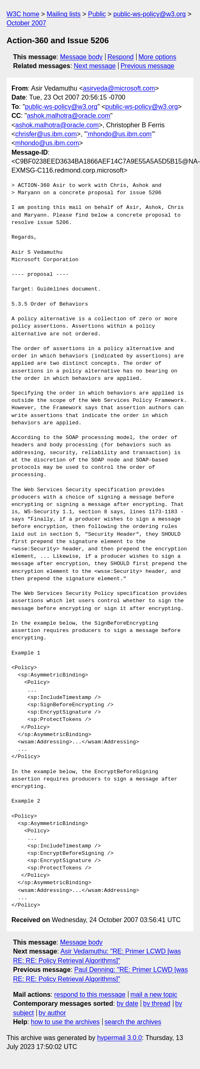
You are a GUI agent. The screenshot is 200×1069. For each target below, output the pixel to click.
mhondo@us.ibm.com (47, 143)
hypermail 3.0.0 (119, 1037)
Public (97, 14)
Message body (81, 56)
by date (127, 1003)
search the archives (133, 1021)
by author (52, 1012)
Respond (121, 56)
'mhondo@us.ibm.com (119, 134)
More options (158, 56)
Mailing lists (64, 14)
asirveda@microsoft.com (119, 88)
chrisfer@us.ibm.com (46, 134)
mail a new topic (154, 994)
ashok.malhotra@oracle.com (68, 115)
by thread (157, 1003)
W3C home (23, 14)
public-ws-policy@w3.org (149, 14)
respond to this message (89, 994)
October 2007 (26, 23)
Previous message (148, 65)
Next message (95, 65)
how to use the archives (65, 1021)
